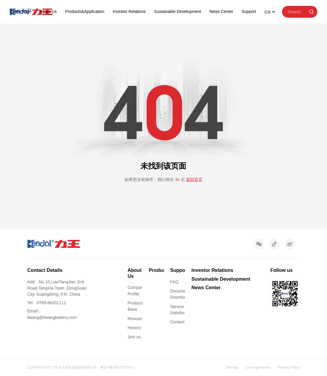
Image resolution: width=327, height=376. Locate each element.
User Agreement (258, 367)
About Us (48, 11)
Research (136, 318)
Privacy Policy (289, 367)
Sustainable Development (177, 11)
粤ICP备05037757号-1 (117, 367)
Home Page (20, 11)
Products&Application (84, 11)
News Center (221, 11)
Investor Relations (129, 11)
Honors (134, 327)
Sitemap (231, 367)
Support (249, 11)
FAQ (174, 281)
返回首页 (194, 179)
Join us (134, 337)
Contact (177, 322)
